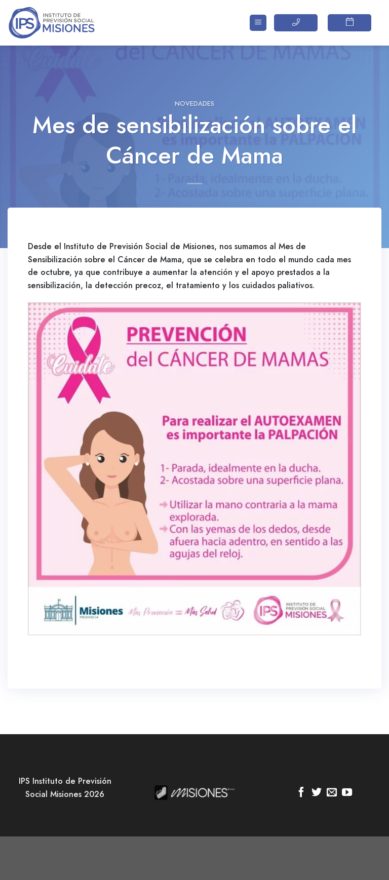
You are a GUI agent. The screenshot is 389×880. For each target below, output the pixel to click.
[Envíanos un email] (332, 792)
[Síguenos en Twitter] (317, 792)
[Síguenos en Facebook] (301, 792)
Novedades (194, 103)
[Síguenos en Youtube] (347, 792)
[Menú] (258, 23)
